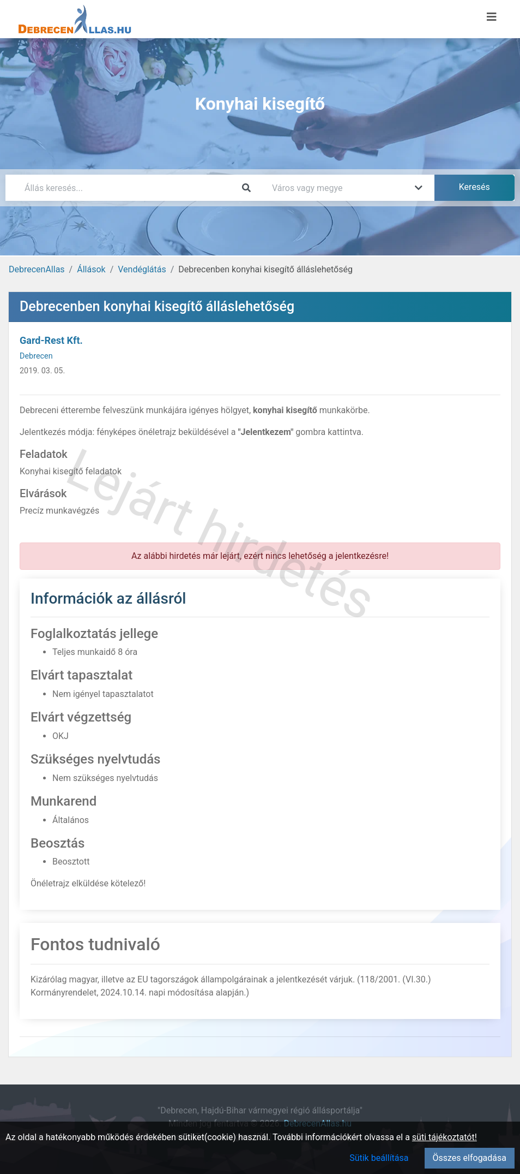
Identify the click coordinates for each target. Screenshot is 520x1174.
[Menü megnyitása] (492, 17)
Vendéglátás (142, 269)
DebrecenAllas (37, 269)
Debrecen (36, 356)
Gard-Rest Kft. (51, 340)
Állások (91, 269)
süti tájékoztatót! (444, 1137)
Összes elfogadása (469, 1158)
